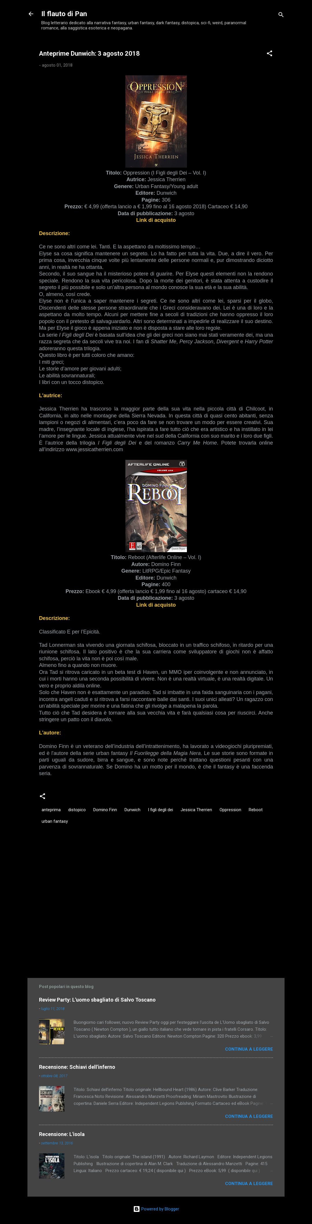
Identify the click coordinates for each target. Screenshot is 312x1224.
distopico (77, 809)
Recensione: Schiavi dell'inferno (77, 1067)
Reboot (256, 809)
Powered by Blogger (156, 1209)
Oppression (230, 809)
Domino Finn (105, 809)
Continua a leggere (249, 1049)
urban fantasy (55, 821)
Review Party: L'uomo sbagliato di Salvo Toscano (97, 1000)
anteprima (51, 809)
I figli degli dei (160, 809)
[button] (269, 54)
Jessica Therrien (196, 809)
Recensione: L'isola (62, 1134)
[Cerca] (281, 16)
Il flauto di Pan (64, 14)
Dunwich (132, 809)
